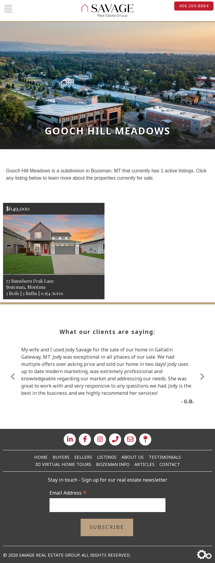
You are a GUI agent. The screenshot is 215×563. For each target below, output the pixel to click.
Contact (169, 464)
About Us (132, 457)
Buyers (61, 457)
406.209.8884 (194, 5)
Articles (144, 464)
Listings (107, 457)
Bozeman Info (113, 464)
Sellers (83, 457)
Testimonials (165, 457)
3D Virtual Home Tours (63, 464)
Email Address (68, 492)
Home (41, 457)
